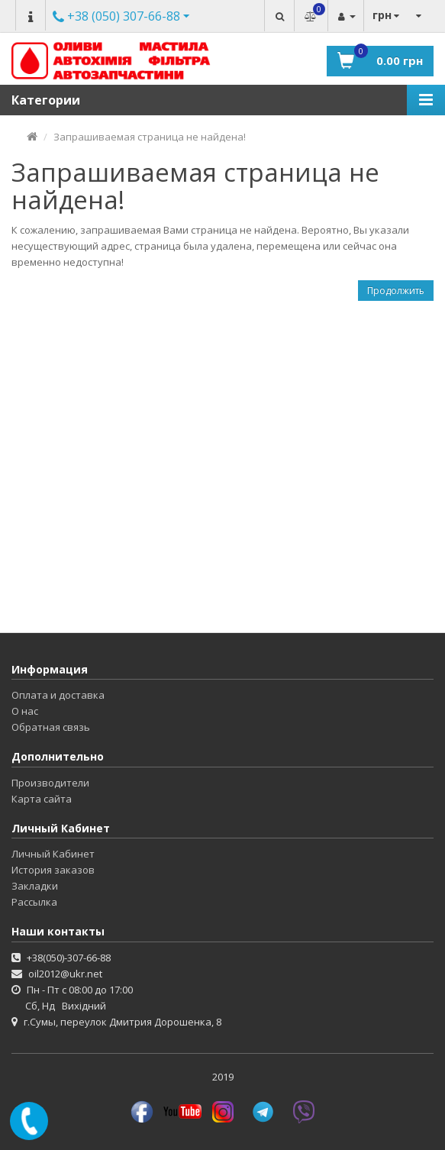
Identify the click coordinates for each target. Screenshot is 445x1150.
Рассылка (34, 902)
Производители (50, 783)
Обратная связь (50, 727)
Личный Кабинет (53, 854)
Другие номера (116, 17)
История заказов (53, 870)
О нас (24, 711)
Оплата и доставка (58, 695)
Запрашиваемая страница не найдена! (149, 137)
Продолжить (395, 290)
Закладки (34, 886)
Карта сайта (41, 799)
